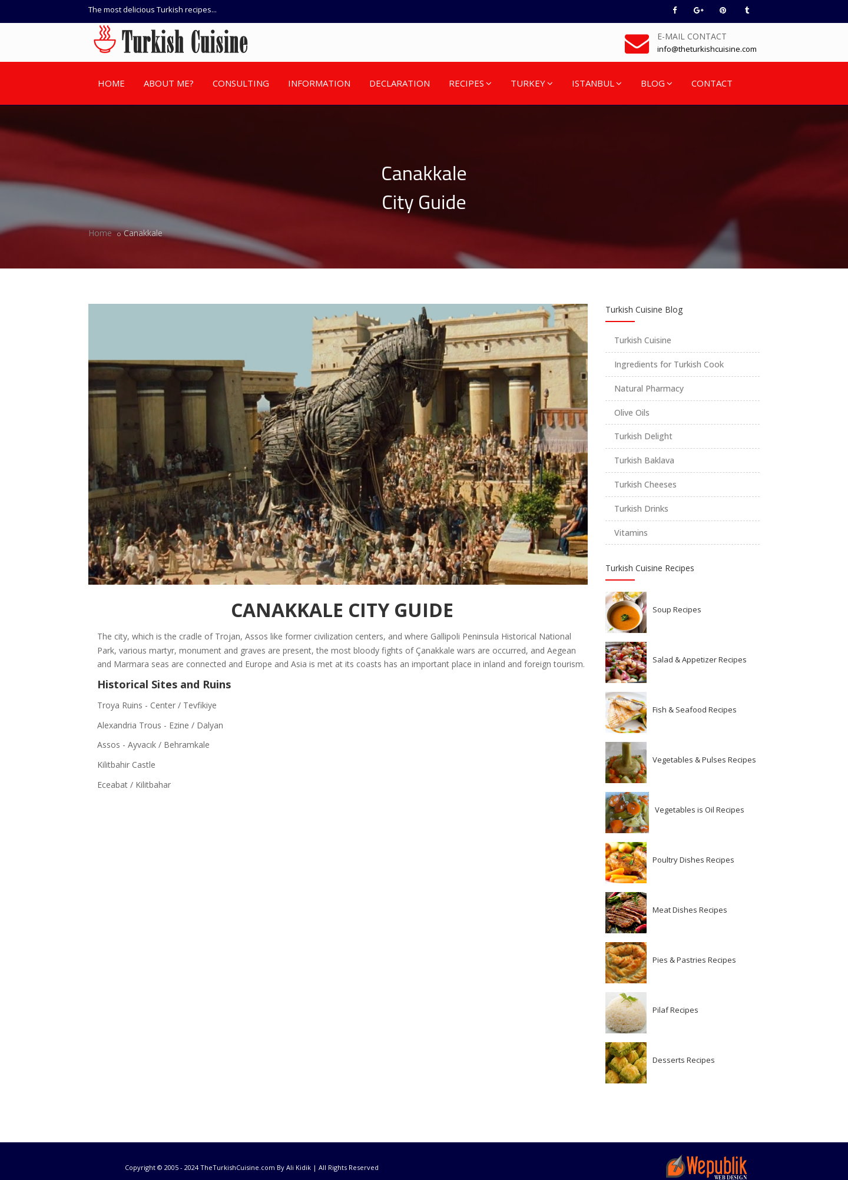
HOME (111, 83)
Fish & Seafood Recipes (694, 709)
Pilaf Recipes (675, 1010)
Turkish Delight (643, 436)
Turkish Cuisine (642, 340)
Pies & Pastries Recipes (694, 959)
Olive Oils (632, 412)
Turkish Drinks (641, 508)
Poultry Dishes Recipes (693, 859)
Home (100, 232)
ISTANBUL (597, 83)
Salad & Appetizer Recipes (699, 659)
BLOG (657, 83)
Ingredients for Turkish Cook (669, 364)
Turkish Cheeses (645, 484)
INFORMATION (319, 83)
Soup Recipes (676, 609)
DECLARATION (399, 83)
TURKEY (532, 83)
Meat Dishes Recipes (689, 909)
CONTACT (712, 83)
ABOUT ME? (169, 83)
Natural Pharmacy (649, 388)
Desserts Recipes (683, 1060)
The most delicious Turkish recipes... (152, 9)
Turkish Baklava (644, 460)
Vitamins (631, 532)
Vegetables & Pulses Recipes (704, 759)
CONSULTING (241, 83)
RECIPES (470, 83)
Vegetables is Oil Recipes (699, 809)
